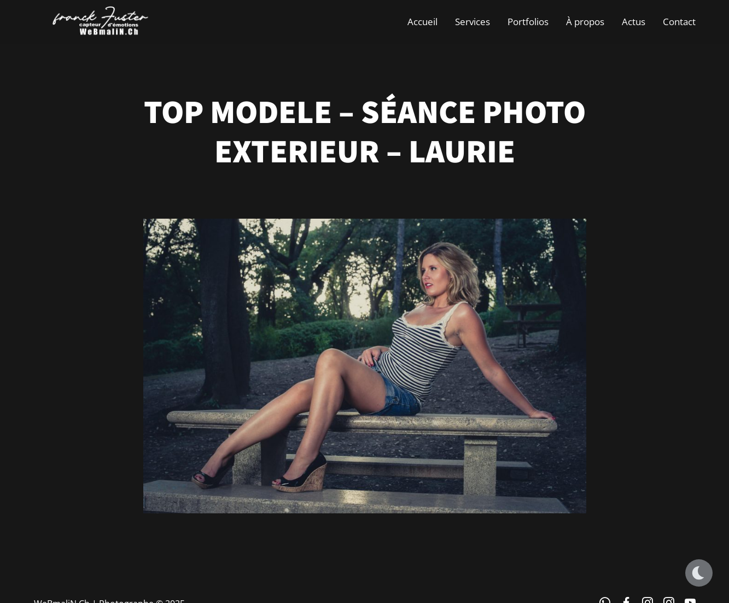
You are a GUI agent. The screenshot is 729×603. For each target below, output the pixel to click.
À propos (585, 21)
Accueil (422, 21)
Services (472, 21)
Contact (679, 21)
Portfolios (528, 21)
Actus (633, 21)
